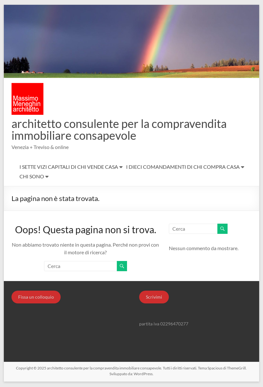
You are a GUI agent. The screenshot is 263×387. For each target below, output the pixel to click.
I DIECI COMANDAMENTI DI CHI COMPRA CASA (183, 167)
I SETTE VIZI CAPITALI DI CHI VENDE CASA (68, 167)
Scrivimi (154, 297)
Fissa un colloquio (36, 297)
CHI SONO (31, 177)
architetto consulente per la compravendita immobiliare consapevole (119, 130)
